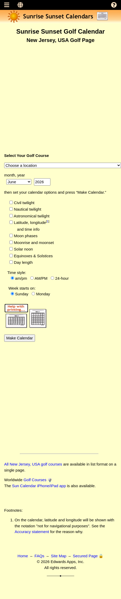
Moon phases (25, 236)
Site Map (58, 556)
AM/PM (40, 278)
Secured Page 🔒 (88, 556)
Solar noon (23, 249)
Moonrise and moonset (33, 242)
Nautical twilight (27, 209)
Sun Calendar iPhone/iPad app (39, 486)
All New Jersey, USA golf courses (33, 464)
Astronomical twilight (31, 216)
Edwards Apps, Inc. (67, 561)
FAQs (39, 556)
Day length (23, 262)
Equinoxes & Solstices (33, 256)
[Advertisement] (49, 96)
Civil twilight (23, 202)
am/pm (21, 278)
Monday (43, 294)
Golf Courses (35, 480)
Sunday (21, 294)
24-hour (62, 278)
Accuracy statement (32, 531)
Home (23, 556)
